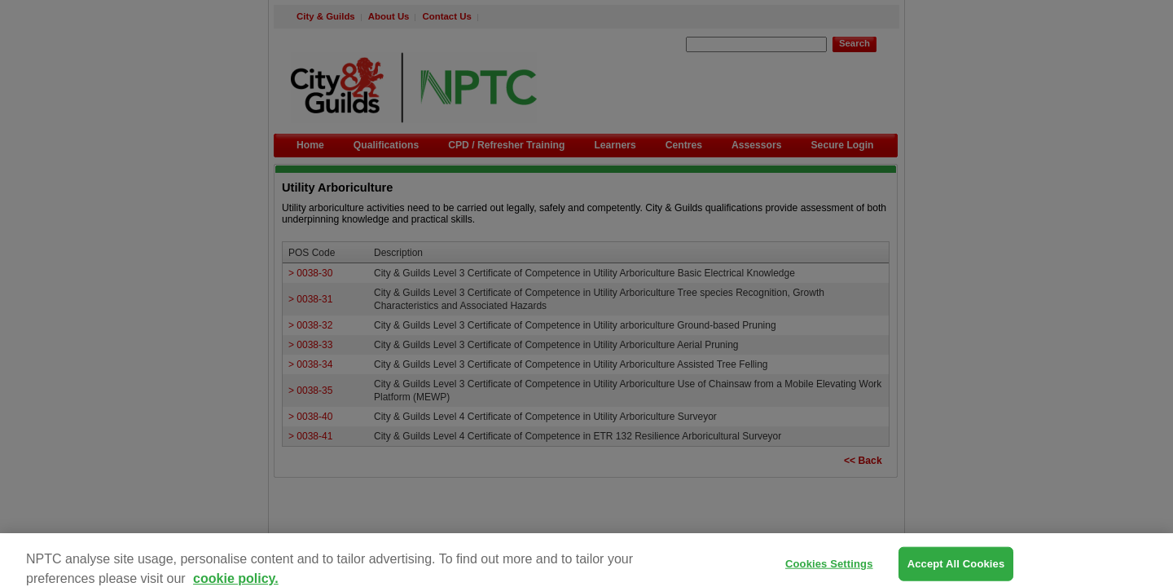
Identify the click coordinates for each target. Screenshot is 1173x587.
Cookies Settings (829, 569)
